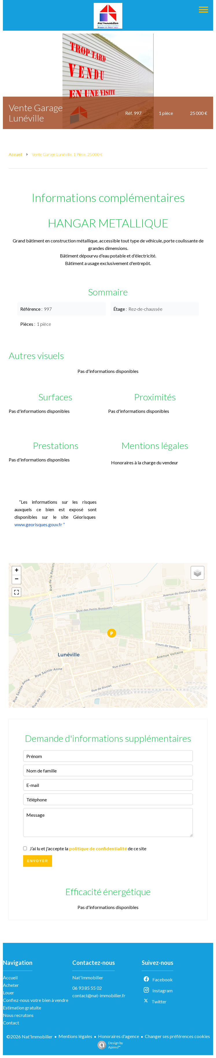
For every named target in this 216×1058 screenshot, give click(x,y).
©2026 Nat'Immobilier (29, 1036)
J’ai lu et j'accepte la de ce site (88, 848)
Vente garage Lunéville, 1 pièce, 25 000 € (67, 154)
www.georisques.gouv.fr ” (39, 524)
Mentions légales (75, 1036)
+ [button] (17, 570)
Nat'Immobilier (87, 977)
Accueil (15, 154)
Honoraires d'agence (118, 1036)
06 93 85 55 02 (87, 988)
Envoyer (37, 861)
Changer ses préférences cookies (177, 1036)
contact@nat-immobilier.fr (98, 995)
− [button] (17, 579)
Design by (109, 1045)
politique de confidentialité (98, 848)
